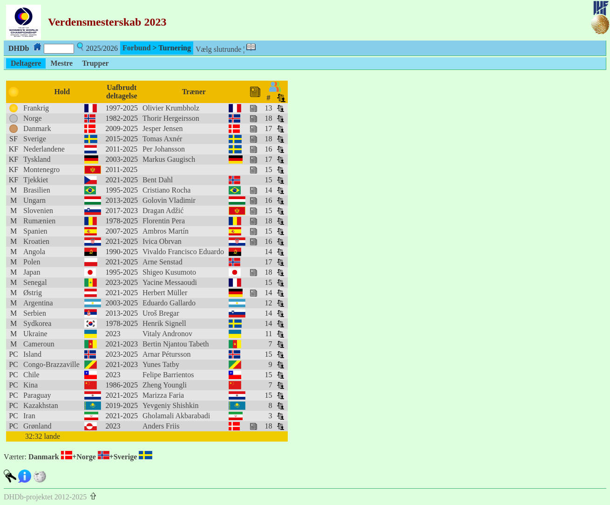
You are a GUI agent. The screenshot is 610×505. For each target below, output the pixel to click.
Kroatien (36, 241)
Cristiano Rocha (166, 190)
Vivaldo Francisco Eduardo (183, 252)
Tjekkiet (35, 180)
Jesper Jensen (162, 128)
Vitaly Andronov (167, 334)
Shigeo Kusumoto (169, 272)
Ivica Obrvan (162, 241)
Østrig (32, 293)
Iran (29, 416)
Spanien (35, 231)
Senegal (35, 282)
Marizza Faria (163, 395)
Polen (31, 262)
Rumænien (39, 221)
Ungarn (34, 200)
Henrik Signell (164, 323)
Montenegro (41, 169)
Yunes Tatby (160, 364)
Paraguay (37, 395)
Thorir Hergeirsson (170, 118)
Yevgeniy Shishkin (170, 405)
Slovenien (38, 210)
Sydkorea (37, 323)
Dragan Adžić (162, 210)
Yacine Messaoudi (169, 282)
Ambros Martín (165, 231)
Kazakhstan (40, 405)
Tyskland (36, 159)
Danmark (37, 128)
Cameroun (38, 344)
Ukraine (35, 334)
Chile (31, 375)
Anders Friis (161, 426)
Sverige (34, 139)
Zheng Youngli (164, 385)
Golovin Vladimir (169, 200)
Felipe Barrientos (168, 375)
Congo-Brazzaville (51, 364)
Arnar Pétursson (166, 354)
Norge (32, 118)
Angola (34, 252)
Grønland (37, 426)
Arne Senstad (162, 262)
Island (32, 354)
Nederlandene (44, 149)
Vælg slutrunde (218, 49)
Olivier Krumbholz (170, 108)
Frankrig (36, 108)
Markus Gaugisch (168, 159)
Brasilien (36, 190)
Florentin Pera (163, 221)
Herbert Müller (164, 293)
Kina (30, 385)
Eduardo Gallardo (169, 303)
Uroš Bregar (160, 313)
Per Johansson (163, 149)
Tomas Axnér (162, 139)
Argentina (38, 303)
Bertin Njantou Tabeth (175, 344)
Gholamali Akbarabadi (176, 416)
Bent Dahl (157, 180)
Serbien (34, 313)
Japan (31, 272)
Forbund (136, 48)
